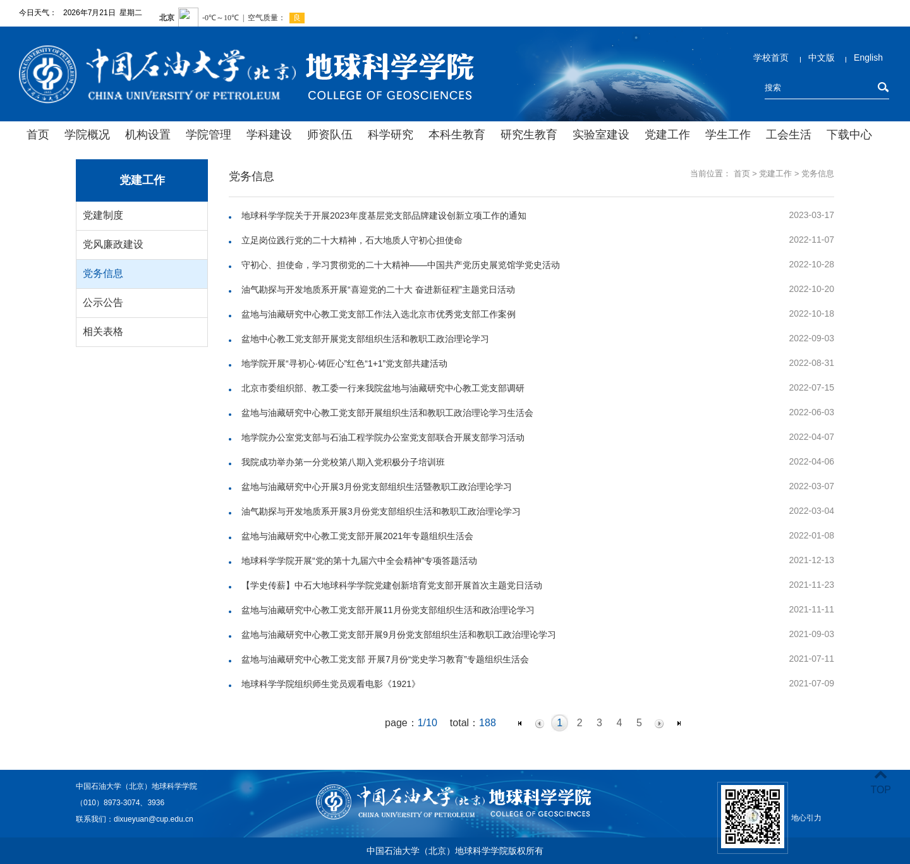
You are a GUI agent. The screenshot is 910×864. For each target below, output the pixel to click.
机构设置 (148, 134)
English (868, 57)
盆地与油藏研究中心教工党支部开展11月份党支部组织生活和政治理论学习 (388, 610)
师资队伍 (330, 134)
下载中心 (849, 134)
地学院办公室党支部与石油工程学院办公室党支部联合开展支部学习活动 (383, 437)
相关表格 (103, 331)
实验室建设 (601, 134)
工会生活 (788, 134)
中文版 (821, 57)
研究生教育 (528, 134)
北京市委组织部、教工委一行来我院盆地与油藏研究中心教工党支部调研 (383, 388)
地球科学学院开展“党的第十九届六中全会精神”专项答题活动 (359, 561)
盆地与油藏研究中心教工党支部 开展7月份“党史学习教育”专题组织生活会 (385, 659)
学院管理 (208, 134)
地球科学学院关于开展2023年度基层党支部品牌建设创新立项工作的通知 (383, 215)
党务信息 (103, 273)
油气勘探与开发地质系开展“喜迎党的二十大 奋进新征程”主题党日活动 (378, 289)
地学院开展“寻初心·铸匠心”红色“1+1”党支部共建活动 (344, 363)
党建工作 (667, 134)
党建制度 (103, 215)
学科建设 (269, 134)
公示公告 (103, 302)
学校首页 (771, 57)
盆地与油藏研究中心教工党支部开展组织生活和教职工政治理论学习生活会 (387, 413)
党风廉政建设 (113, 244)
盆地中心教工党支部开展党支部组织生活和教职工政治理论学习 (365, 339)
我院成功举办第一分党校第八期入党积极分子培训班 (343, 462)
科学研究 (390, 134)
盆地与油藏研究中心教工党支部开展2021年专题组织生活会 (357, 536)
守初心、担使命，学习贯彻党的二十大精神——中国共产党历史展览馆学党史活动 (400, 265)
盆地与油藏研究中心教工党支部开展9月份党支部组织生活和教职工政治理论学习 (398, 635)
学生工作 (728, 134)
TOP (880, 782)
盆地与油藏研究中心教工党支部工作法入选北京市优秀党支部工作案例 (378, 314)
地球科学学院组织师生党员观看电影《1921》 (330, 684)
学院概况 (87, 134)
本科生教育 (456, 134)
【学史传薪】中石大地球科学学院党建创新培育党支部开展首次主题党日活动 (391, 585)
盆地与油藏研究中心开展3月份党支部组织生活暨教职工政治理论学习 (376, 487)
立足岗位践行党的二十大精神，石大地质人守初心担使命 (352, 240)
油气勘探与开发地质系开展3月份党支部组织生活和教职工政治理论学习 (381, 511)
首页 (38, 134)
